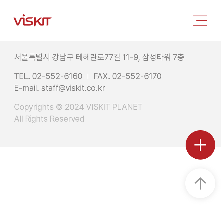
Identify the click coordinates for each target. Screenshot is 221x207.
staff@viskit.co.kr (73, 88)
